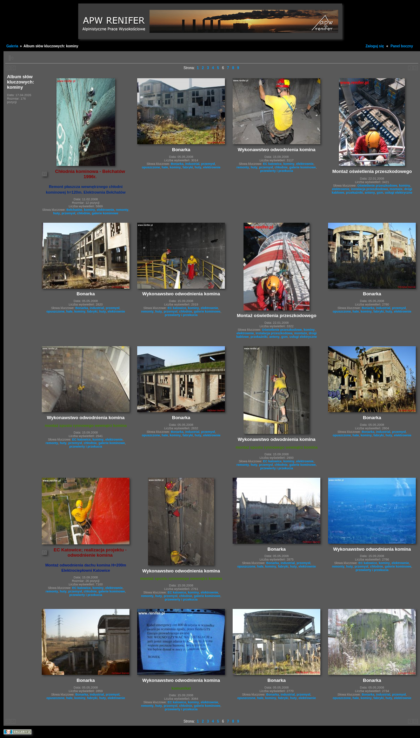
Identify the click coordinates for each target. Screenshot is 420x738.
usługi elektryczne (398, 192)
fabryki (187, 167)
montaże (396, 189)
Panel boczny (402, 46)
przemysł (68, 213)
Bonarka (177, 164)
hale (165, 167)
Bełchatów (74, 210)
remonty (122, 210)
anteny (370, 192)
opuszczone (151, 167)
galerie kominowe (105, 213)
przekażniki (354, 192)
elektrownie (105, 210)
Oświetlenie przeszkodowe (377, 185)
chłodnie (83, 213)
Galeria (12, 46)
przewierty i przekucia (276, 171)
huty (56, 213)
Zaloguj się (375, 46)
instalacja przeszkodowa (369, 189)
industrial (192, 164)
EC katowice (272, 164)
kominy (89, 210)
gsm (380, 192)
